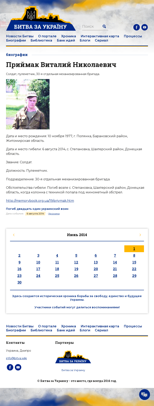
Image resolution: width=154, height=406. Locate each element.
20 (96, 268)
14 (115, 262)
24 (38, 275)
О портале (47, 36)
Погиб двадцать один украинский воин (37, 209)
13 (96, 262)
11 (57, 262)
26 (76, 275)
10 (38, 262)
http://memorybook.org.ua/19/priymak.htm (40, 201)
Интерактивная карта (100, 36)
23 (19, 275)
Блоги (85, 40)
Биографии (16, 40)
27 (96, 275)
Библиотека (41, 40)
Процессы (133, 36)
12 (76, 262)
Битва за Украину (73, 370)
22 (134, 268)
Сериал (101, 40)
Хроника (68, 36)
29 (134, 275)
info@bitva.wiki (16, 358)
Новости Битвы (19, 36)
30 (19, 282)
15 (134, 262)
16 (19, 268)
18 (57, 268)
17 (38, 268)
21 (115, 268)
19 (76, 268)
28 (115, 275)
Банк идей (66, 40)
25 (57, 275)
